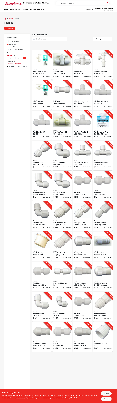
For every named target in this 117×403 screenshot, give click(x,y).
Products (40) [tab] (10, 28)
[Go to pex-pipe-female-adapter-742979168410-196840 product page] (103, 307)
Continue (106, 393)
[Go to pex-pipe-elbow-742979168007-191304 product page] (62, 307)
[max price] (18, 58)
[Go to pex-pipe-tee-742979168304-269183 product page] (82, 125)
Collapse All (10, 63)
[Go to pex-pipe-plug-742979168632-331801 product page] (62, 276)
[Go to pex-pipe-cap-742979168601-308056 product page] (103, 337)
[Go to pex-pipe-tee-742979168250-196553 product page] (42, 125)
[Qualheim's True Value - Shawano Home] (13, 3)
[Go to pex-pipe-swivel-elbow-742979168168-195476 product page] (62, 186)
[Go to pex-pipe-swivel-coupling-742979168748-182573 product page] (103, 216)
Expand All (18, 63)
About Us (90, 9)
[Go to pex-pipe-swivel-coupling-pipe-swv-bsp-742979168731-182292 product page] (82, 216)
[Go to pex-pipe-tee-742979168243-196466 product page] (103, 95)
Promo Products (14, 41)
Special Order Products (16, 49)
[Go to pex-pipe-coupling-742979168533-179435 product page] (42, 276)
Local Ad (40, 9)
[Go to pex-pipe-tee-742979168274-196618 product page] (82, 95)
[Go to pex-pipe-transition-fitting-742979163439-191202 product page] (62, 95)
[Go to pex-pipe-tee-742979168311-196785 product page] (103, 155)
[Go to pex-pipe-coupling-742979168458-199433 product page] (82, 186)
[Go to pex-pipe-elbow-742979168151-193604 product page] (42, 307)
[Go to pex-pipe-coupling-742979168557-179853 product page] (62, 337)
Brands (25, 9)
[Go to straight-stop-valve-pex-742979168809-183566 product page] (82, 65)
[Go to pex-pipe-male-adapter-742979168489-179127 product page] (82, 246)
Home (6, 9)
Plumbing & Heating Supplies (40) (19, 66)
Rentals (33, 9)
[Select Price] (24, 58)
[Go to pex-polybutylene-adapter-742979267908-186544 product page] (42, 246)
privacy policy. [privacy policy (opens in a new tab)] (20, 398)
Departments (15, 9)
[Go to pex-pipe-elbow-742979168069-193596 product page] (62, 155)
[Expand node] (7, 66)
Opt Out (106, 399)
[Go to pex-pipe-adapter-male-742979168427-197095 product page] (42, 337)
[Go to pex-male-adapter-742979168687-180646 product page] (82, 276)
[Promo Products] (8, 41)
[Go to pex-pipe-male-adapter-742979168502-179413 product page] (103, 246)
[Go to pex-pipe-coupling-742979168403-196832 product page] (82, 307)
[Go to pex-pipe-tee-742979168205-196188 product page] (82, 155)
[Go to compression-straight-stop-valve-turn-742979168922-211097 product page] (42, 95)
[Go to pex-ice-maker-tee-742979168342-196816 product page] (103, 125)
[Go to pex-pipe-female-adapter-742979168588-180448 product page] (62, 216)
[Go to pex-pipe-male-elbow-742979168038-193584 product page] (42, 216)
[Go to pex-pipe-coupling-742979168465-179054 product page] (103, 186)
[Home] (5, 19)
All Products (12, 44)
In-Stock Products (14, 46)
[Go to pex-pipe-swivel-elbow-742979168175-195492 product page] (42, 186)
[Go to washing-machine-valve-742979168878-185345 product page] (103, 65)
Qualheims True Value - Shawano (37, 3)
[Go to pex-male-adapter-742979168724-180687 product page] (103, 276)
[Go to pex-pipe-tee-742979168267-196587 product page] (62, 125)
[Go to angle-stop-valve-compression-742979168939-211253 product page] (42, 65)
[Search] (107, 3)
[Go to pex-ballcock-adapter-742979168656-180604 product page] (42, 155)
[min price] (10, 58)
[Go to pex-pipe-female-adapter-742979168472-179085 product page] (62, 246)
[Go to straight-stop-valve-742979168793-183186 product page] (62, 65)
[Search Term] (82, 3)
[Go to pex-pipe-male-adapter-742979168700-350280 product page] (82, 337)
